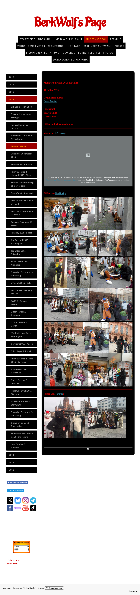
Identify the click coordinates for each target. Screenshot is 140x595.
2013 (11, 462)
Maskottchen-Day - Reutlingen (21, 335)
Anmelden (133, 591)
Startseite (27, 39)
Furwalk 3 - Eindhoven (22, 164)
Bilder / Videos (96, 39)
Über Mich (45, 39)
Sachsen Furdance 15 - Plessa (22, 224)
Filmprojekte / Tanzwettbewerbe (50, 52)
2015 (11, 99)
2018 (11, 77)
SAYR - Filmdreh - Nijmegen (19, 263)
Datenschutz (17, 588)
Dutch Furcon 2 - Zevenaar (19, 313)
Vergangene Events (31, 46)
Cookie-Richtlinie (30, 588)
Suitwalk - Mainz (19, 146)
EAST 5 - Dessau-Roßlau (19, 303)
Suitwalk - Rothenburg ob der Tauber (22, 184)
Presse (119, 46)
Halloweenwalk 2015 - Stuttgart (22, 392)
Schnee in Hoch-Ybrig (21, 106)
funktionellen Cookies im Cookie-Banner (62, 180)
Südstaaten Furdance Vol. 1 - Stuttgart (22, 435)
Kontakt (74, 46)
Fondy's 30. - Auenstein (22, 193)
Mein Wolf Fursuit (69, 39)
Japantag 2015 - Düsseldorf (19, 252)
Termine (115, 39)
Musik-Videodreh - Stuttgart (20, 403)
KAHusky (60, 133)
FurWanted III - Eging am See (21, 292)
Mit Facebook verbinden (17, 482)
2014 (11, 455)
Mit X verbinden (15, 491)
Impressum (7, 588)
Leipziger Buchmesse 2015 (21, 155)
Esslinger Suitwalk (98, 46)
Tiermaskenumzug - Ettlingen (21, 116)
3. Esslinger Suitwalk (21, 351)
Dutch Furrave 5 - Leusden (19, 382)
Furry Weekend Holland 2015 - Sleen (21, 173)
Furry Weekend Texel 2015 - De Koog (22, 360)
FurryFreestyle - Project (96, 52)
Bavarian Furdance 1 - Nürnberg (22, 274)
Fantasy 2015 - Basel (21, 232)
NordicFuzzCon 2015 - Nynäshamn (22, 137)
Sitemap (41, 588)
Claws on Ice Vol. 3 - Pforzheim (20, 424)
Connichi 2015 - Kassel (22, 343)
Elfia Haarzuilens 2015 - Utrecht (22, 202)
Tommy (59, 394)
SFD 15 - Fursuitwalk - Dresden (22, 213)
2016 (11, 92)
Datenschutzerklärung (70, 59)
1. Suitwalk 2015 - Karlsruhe (19, 371)
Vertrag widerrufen (54, 588)
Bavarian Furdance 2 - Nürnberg (22, 414)
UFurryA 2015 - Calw (21, 283)
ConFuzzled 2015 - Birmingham (20, 242)
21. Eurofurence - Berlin (19, 324)
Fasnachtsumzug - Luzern (20, 126)
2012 (11, 469)
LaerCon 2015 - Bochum (18, 446)
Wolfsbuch (56, 46)
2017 (11, 84)
